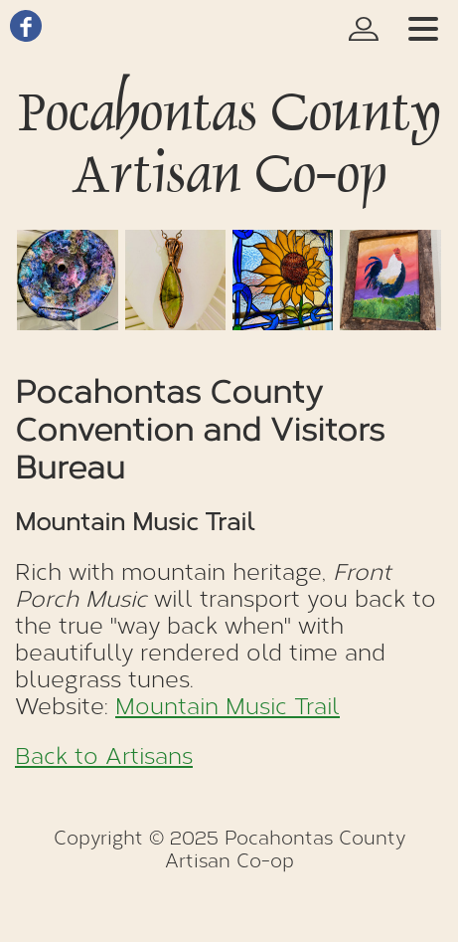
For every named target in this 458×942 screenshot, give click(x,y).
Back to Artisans (104, 756)
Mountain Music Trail (227, 706)
